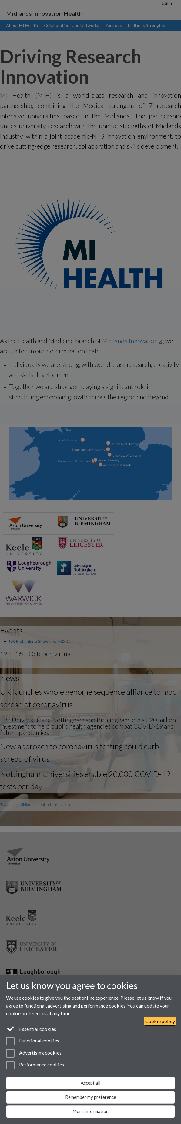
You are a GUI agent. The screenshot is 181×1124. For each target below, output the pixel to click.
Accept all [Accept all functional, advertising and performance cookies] (90, 1082)
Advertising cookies (34, 1053)
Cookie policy (160, 1021)
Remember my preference (90, 1097)
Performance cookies (35, 1065)
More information (90, 1111)
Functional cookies (32, 1041)
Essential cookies (31, 1028)
